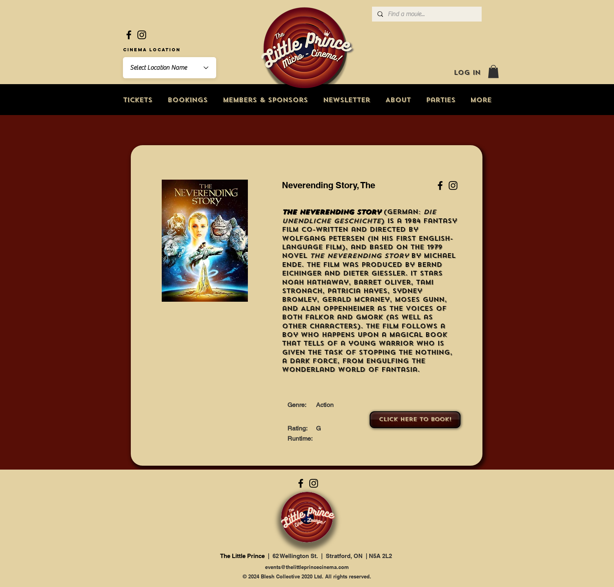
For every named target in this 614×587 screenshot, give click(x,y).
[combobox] (169, 67)
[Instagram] (142, 35)
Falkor (319, 317)
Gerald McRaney (356, 299)
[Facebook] (129, 35)
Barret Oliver (382, 282)
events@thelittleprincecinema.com (307, 567)
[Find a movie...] (426, 14)
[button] (493, 71)
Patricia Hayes (357, 291)
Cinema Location (152, 50)
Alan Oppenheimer (337, 308)
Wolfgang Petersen (323, 238)
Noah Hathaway (315, 282)
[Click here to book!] (415, 419)
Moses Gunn (419, 299)
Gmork (369, 317)
